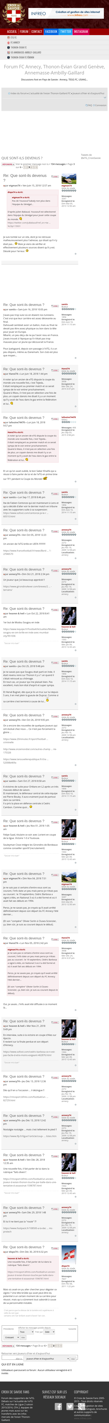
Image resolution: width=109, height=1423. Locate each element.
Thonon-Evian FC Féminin (20, 57)
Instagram (81, 31)
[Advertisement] (54, 132)
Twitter (65, 31)
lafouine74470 (17, 422)
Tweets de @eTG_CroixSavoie (91, 156)
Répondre (8, 164)
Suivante (72, 1329)
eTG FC (11, 37)
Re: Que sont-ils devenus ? (23, 305)
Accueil (12, 31)
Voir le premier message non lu (32, 164)
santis (12, 309)
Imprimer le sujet (104, 97)
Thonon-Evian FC (17, 47)
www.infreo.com (82, 1418)
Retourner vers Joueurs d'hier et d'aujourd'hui (25, 1353)
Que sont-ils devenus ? (21, 158)
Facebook (51, 31)
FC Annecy (13, 42)
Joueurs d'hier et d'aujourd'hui (88, 93)
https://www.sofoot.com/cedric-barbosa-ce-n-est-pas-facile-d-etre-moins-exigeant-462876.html (29, 1053)
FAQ (90, 105)
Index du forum (19, 93)
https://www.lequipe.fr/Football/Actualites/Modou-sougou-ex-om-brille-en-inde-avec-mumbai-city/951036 (30, 632)
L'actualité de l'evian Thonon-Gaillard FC (50, 93)
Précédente (8, 1329)
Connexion (100, 105)
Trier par (45, 1332)
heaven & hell (16, 613)
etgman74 (14, 185)
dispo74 (13, 1251)
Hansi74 (13, 373)
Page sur (39, 1345)
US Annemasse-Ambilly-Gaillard (24, 52)
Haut (75, 254)
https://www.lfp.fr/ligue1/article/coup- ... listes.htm (29, 1136)
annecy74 (14, 534)
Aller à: (19, 1358)
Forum (24, 31)
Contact (36, 31)
